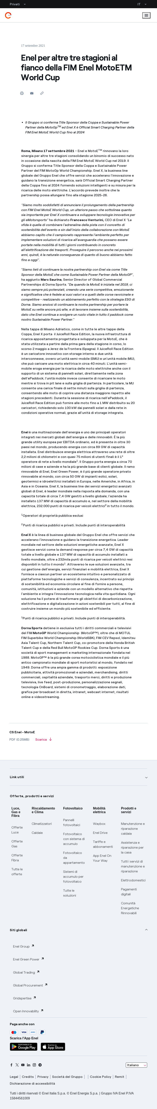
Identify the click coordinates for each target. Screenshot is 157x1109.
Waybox (99, 824)
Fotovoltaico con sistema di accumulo (74, 839)
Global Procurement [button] (30, 985)
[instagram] (34, 1065)
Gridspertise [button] (24, 998)
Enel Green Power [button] (28, 959)
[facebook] (11, 1065)
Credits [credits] (28, 1077)
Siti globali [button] (18, 930)
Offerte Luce (17, 829)
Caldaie (37, 833)
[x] (17, 1065)
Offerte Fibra (17, 857)
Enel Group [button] (24, 946)
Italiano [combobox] (133, 1065)
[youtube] (23, 1065)
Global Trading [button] (26, 972)
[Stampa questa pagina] (21, 93)
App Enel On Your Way (102, 858)
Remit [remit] (119, 1077)
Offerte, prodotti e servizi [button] (32, 796)
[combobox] (136, 1065)
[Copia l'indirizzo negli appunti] (41, 93)
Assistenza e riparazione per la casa (132, 847)
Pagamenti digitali (129, 891)
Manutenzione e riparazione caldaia (133, 828)
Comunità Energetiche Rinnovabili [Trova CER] (130, 908)
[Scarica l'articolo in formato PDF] (43, 741)
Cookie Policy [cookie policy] (100, 1077)
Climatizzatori (42, 824)
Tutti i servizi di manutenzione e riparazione (133, 866)
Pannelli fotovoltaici (71, 822)
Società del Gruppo (67, 1077)
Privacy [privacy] (42, 1077)
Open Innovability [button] (28, 1011)
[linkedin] (28, 1065)
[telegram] (40, 1065)
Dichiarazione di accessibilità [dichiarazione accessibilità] (32, 1083)
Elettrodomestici (133, 880)
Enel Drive (100, 833)
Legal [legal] (14, 1077)
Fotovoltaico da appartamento (74, 858)
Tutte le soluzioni (69, 893)
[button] (31, 93)
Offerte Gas (17, 843)
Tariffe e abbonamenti (103, 844)
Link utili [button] (17, 777)
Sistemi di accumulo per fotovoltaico (73, 876)
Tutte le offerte (17, 871)
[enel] (8, 15)
